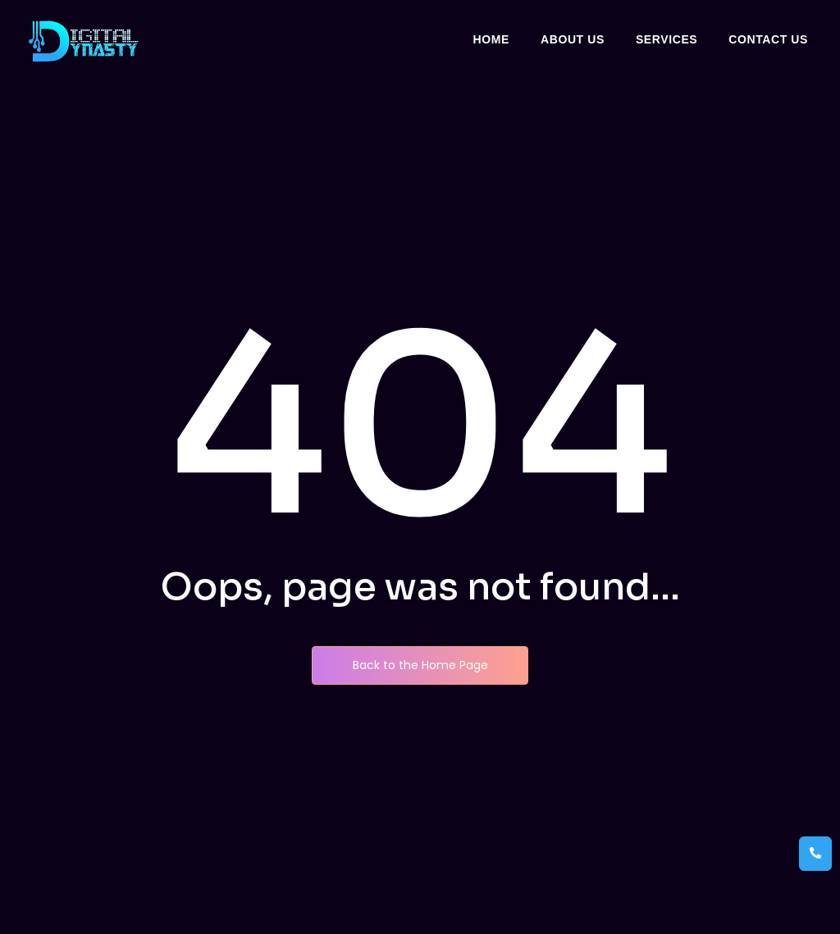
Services (666, 39)
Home (491, 39)
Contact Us (768, 39)
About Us (573, 39)
